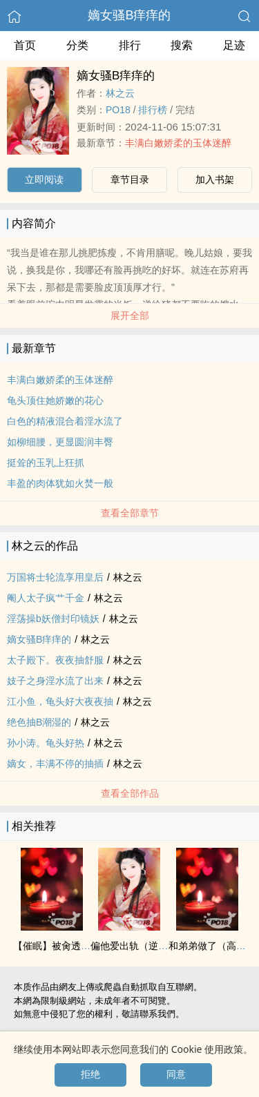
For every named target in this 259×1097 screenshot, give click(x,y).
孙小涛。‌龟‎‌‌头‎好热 (45, 742)
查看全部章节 (130, 512)
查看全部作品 (130, 793)
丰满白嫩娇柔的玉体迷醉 (178, 142)
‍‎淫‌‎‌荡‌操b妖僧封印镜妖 (53, 618)
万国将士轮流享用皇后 (55, 577)
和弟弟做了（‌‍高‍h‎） (210, 945)
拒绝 (90, 1074)
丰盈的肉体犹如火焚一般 (60, 483)
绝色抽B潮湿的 (39, 722)
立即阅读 (44, 179)
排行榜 (152, 109)
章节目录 (130, 179)
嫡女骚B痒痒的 (129, 15)
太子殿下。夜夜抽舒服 (55, 660)
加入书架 (214, 179)
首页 (25, 45)
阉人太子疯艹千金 (45, 597)
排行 (130, 45)
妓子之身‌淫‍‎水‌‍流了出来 (55, 680)
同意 (176, 1074)
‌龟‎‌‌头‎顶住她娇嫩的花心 (55, 400)
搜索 (182, 45)
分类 (77, 45)
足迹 (234, 45)
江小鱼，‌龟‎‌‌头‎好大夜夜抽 (60, 701)
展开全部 (130, 315)
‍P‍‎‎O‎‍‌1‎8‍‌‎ (118, 109)
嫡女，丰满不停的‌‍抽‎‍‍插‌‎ (55, 763)
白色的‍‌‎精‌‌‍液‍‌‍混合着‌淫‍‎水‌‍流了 (65, 421)
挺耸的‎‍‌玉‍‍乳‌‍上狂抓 (45, 462)
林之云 (120, 93)
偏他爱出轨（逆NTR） (139, 945)
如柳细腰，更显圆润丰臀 (60, 441)
